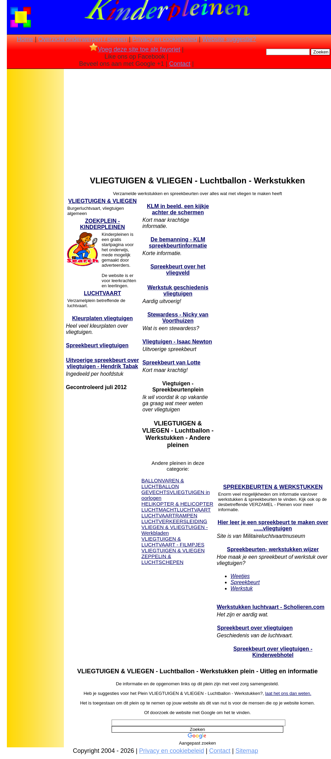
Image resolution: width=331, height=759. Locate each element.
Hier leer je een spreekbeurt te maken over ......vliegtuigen (273, 525)
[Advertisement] (35, 178)
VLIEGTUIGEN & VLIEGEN (102, 201)
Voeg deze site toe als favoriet (134, 49)
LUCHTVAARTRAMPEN (169, 515)
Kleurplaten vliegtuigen (102, 318)
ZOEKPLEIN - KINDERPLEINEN (102, 224)
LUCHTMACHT (159, 510)
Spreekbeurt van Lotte (171, 362)
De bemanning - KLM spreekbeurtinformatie (178, 243)
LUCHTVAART (102, 293)
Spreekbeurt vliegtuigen (97, 345)
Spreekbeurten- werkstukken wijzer (273, 549)
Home (25, 39)
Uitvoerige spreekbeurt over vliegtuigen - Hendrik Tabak (102, 363)
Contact (180, 63)
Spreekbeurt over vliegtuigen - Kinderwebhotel (272, 652)
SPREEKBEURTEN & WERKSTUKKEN (273, 487)
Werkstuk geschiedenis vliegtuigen (177, 291)
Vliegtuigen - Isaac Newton (177, 342)
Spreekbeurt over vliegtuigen (255, 628)
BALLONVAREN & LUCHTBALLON (162, 483)
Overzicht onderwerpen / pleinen (82, 39)
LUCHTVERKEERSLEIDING (174, 521)
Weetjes (240, 576)
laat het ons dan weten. (288, 693)
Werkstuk (241, 588)
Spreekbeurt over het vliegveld (177, 270)
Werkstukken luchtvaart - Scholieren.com (270, 607)
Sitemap (247, 750)
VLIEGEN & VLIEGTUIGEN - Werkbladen (174, 530)
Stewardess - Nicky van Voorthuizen (177, 318)
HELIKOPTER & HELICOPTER (177, 504)
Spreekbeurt (245, 582)
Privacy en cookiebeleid (164, 39)
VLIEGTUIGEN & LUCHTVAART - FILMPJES (172, 541)
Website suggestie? (229, 39)
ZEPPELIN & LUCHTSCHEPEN (162, 559)
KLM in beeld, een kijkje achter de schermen (178, 209)
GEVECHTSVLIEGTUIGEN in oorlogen (175, 495)
